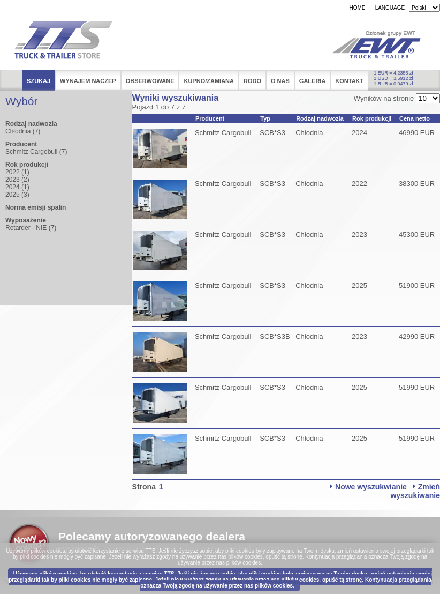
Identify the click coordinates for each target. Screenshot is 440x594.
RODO (252, 81)
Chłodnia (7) (22, 131)
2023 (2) (17, 179)
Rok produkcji (371, 118)
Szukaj (38, 81)
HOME (357, 8)
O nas (280, 81)
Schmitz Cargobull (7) (36, 151)
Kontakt (349, 81)
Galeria (312, 81)
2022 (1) (17, 172)
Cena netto (414, 118)
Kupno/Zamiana (209, 81)
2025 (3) (17, 194)
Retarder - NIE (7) (30, 228)
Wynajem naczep (88, 81)
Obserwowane (150, 81)
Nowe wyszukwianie (371, 486)
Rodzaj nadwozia (320, 118)
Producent (209, 118)
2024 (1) (17, 187)
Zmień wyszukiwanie (415, 491)
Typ (265, 118)
